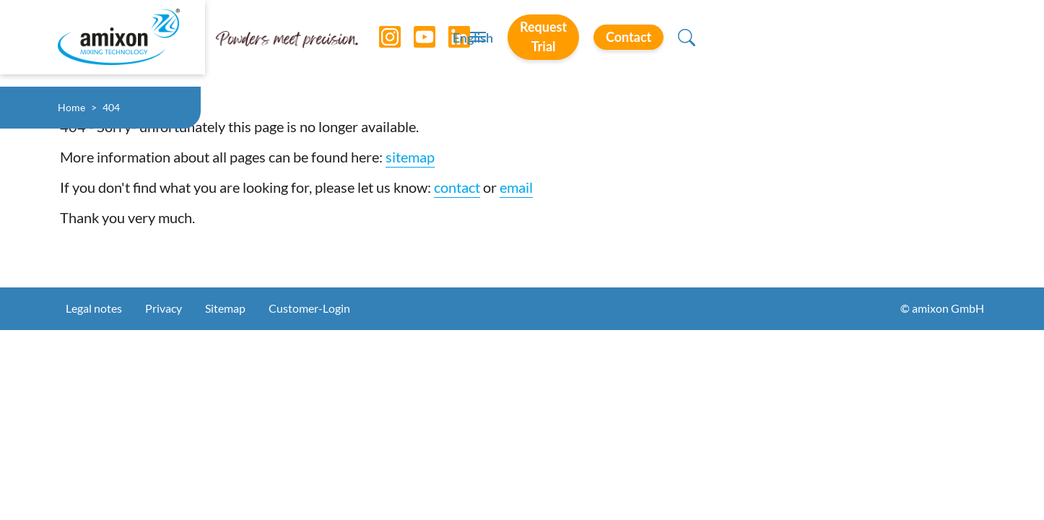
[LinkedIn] (448, 43)
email (516, 187)
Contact (897, 43)
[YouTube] (413, 43)
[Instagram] (379, 43)
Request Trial (781, 43)
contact (457, 187)
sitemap (410, 156)
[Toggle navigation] (522, 43)
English (679, 44)
